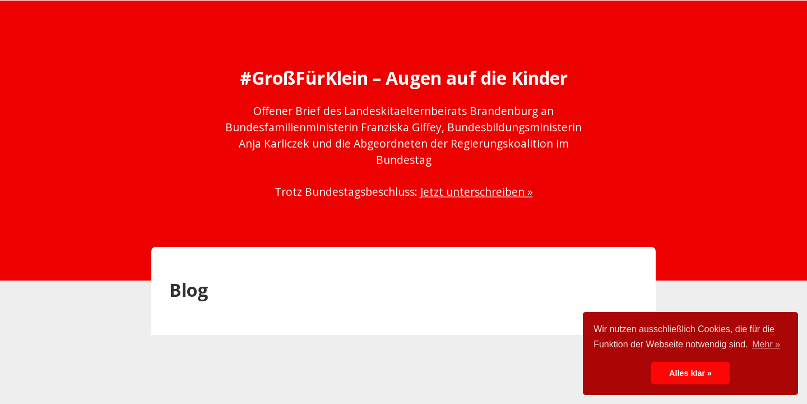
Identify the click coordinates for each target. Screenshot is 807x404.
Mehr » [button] (766, 344)
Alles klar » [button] (690, 373)
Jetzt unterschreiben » (476, 191)
